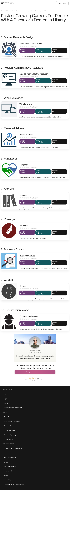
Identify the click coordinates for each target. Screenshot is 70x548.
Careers (3, 10)
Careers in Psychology (10, 435)
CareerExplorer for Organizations (13, 448)
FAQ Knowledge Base (10, 466)
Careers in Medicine (9, 430)
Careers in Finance (9, 426)
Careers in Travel (8, 439)
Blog (5, 394)
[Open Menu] (28, 3)
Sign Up (6, 403)
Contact (6, 462)
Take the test (62, 3)
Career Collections (9, 417)
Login (5, 399)
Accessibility (7, 480)
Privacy (6, 475)
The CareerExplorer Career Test (13, 407)
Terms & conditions (9, 471)
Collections (9, 10)
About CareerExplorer (10, 457)
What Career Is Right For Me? (12, 421)
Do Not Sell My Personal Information (14, 484)
